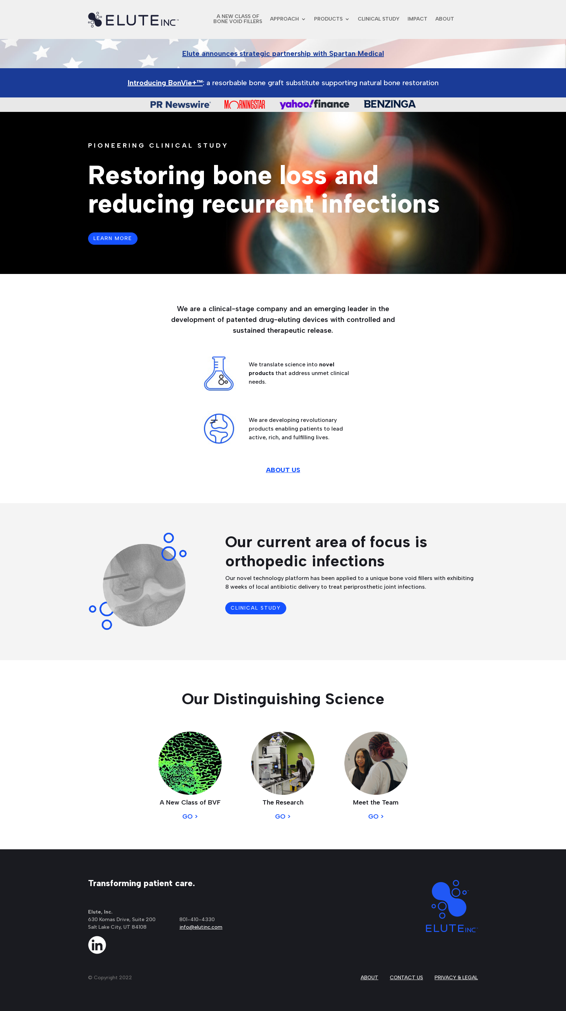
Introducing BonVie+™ (165, 82)
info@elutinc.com (200, 927)
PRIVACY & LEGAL (456, 978)
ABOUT (444, 19)
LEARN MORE (112, 238)
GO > (190, 816)
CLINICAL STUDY (379, 19)
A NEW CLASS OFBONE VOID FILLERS (237, 19)
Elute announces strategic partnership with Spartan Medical (283, 53)
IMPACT (417, 19)
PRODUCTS (328, 19)
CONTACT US (406, 978)
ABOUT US (283, 470)
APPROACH (284, 19)
